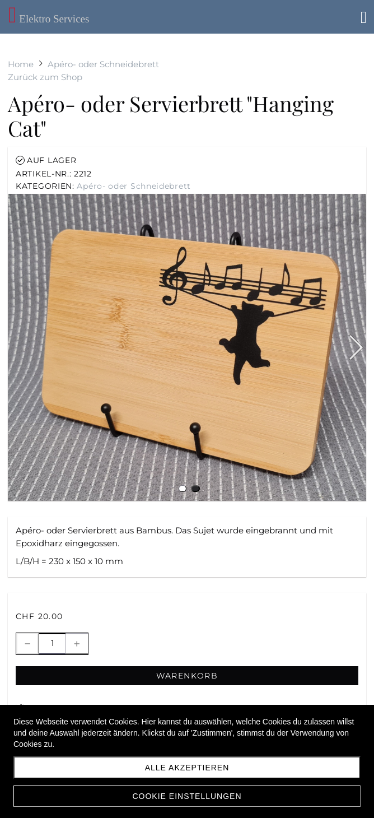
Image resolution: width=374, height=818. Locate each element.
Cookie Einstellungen (186, 796)
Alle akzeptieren (187, 767)
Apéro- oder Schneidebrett (134, 186)
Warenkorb (187, 676)
